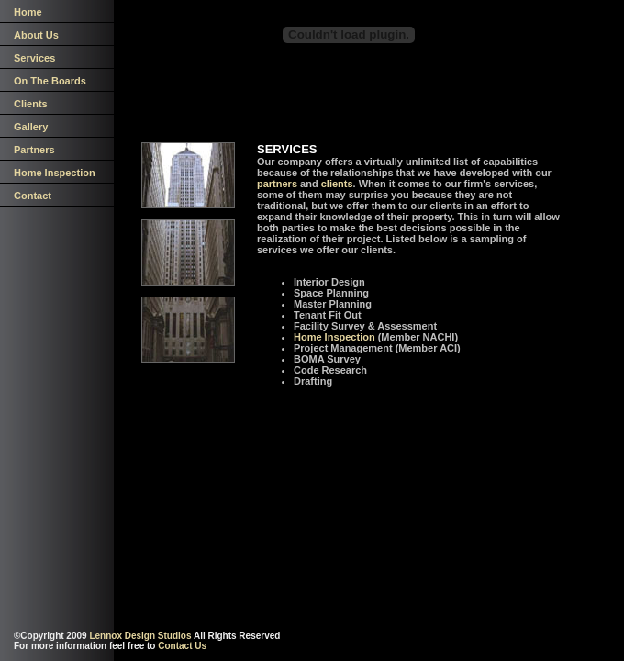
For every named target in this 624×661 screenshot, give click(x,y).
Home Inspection (54, 172)
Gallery (31, 126)
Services (34, 57)
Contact (32, 195)
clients (337, 183)
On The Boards (50, 80)
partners (277, 183)
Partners (34, 149)
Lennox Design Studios (140, 636)
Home (28, 11)
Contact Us (182, 646)
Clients (31, 103)
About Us (36, 34)
